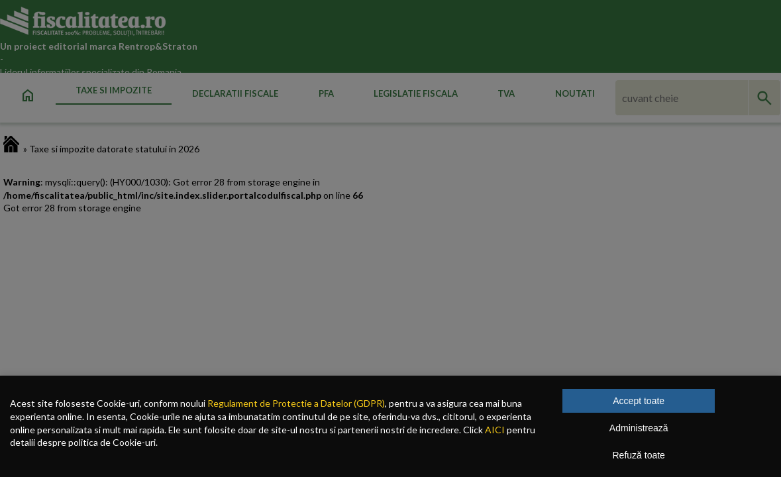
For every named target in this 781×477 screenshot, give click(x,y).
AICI (495, 429)
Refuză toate (639, 455)
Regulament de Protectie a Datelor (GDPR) (296, 403)
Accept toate (638, 401)
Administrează (638, 428)
